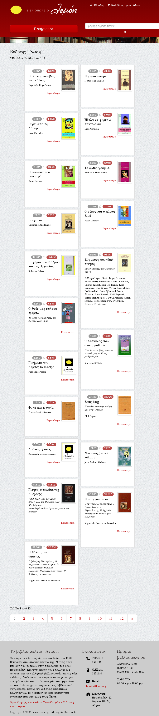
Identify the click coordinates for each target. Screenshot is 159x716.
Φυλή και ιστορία (41, 407)
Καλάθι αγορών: (124, 5)
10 (100, 618)
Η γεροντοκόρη (95, 76)
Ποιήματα (35, 220)
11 (111, 618)
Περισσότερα (53, 93)
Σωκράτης (91, 402)
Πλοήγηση (43, 29)
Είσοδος (97, 5)
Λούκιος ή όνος (39, 449)
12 (122, 618)
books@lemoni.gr (97, 686)
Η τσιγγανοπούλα (97, 499)
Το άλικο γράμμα (96, 168)
